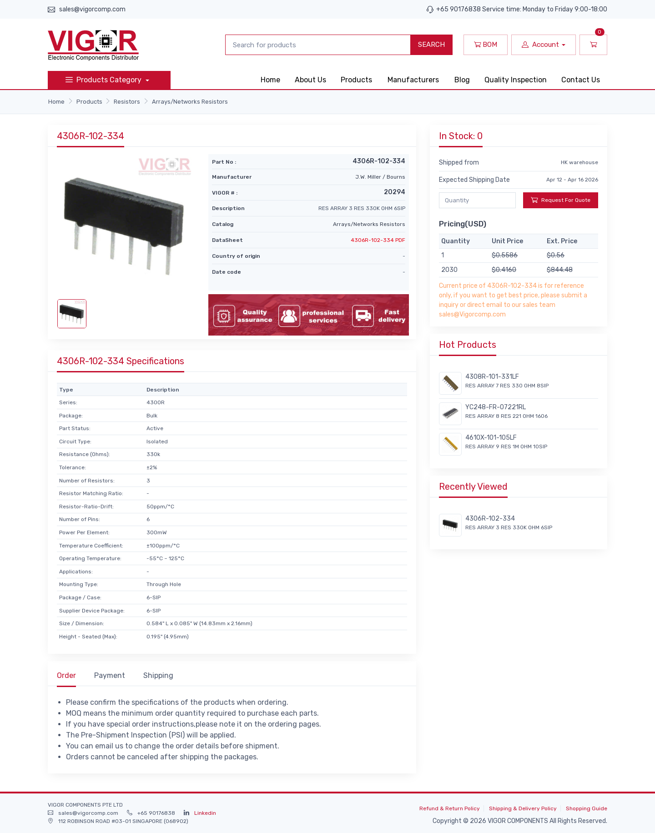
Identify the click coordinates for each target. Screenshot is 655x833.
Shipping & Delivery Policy (523, 808)
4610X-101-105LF (491, 438)
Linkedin (205, 813)
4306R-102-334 (490, 518)
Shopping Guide (586, 808)
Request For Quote (560, 199)
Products (356, 79)
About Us (310, 79)
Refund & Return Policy (449, 808)
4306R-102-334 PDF (378, 240)
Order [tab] (66, 675)
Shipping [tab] (158, 675)
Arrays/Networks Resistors (190, 101)
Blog (462, 79)
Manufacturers (413, 79)
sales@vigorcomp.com (92, 9)
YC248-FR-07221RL (495, 407)
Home (270, 79)
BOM (485, 44)
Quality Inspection (515, 79)
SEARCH (431, 44)
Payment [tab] (109, 675)
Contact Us (580, 79)
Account (540, 44)
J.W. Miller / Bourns (380, 177)
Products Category (104, 79)
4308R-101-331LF (492, 377)
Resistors (127, 101)
